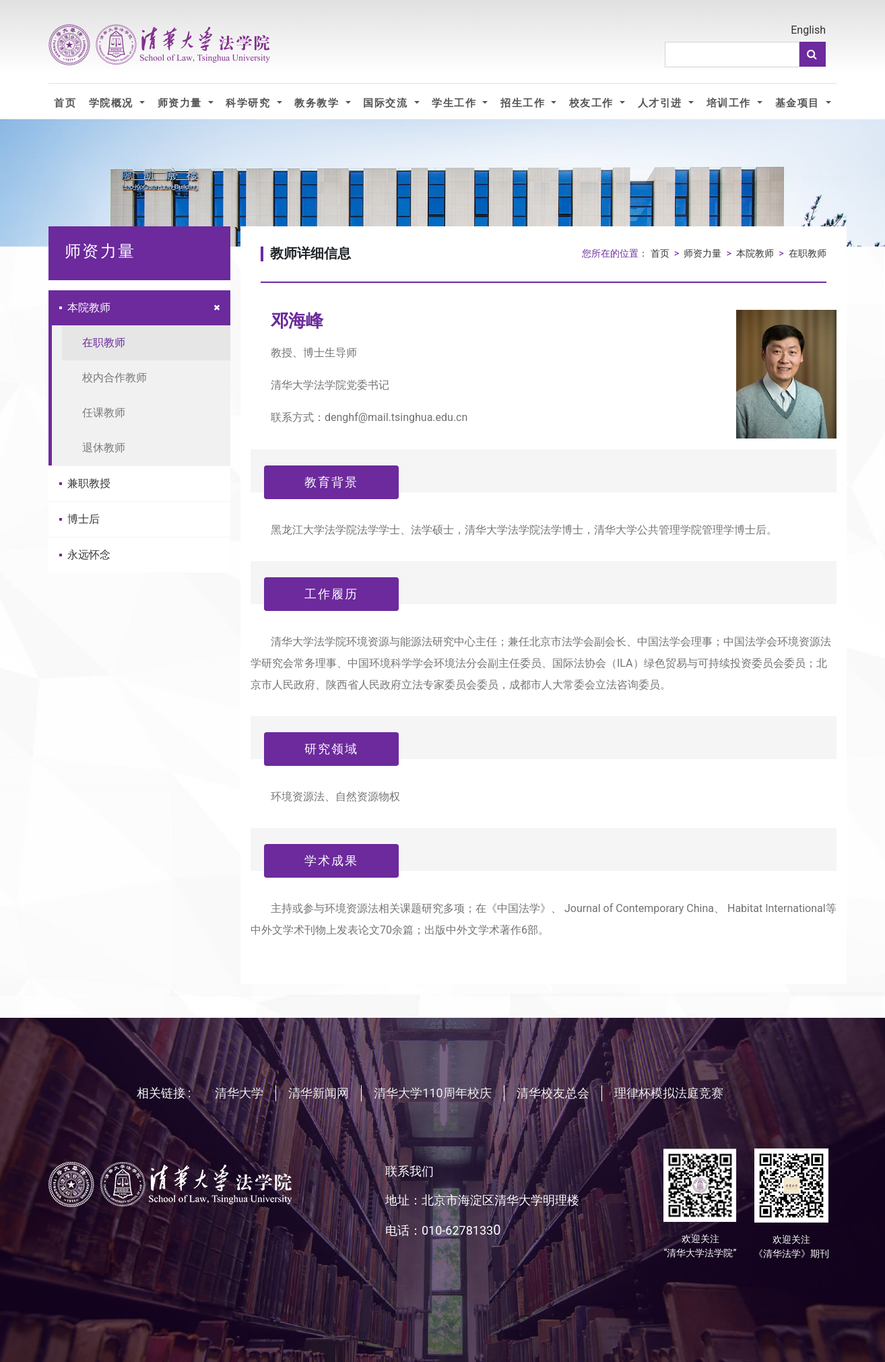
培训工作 (730, 102)
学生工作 (456, 102)
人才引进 (662, 102)
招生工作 (524, 102)
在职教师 (103, 342)
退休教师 (103, 447)
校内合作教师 (114, 377)
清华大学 (239, 1093)
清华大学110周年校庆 (432, 1093)
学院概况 (113, 102)
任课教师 (103, 412)
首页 (65, 102)
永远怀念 (84, 554)
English (808, 30)
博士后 (79, 519)
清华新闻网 (318, 1093)
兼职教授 (84, 483)
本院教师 (84, 307)
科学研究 (249, 102)
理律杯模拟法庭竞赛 (668, 1093)
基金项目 (799, 102)
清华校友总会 (553, 1093)
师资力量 (181, 102)
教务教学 (318, 102)
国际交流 (387, 102)
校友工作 (593, 102)
